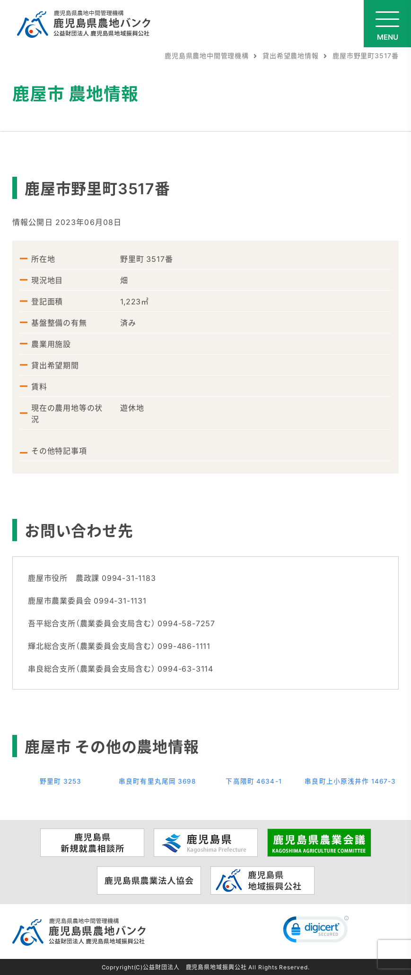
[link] (316, 931)
